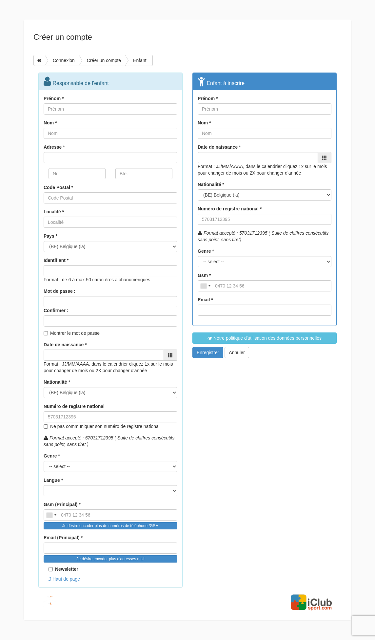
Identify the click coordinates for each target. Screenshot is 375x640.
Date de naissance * (65, 344)
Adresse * (54, 147)
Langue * (53, 480)
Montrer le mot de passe (75, 333)
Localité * (54, 211)
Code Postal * (58, 187)
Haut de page (64, 579)
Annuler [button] (237, 352)
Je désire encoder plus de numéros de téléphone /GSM (110, 525)
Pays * (50, 236)
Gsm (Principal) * (62, 504)
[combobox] (51, 515)
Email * (205, 299)
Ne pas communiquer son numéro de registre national (105, 426)
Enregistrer (208, 352)
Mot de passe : (59, 291)
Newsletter (63, 569)
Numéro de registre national (74, 406)
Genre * (52, 456)
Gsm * (204, 275)
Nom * (50, 122)
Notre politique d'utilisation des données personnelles (264, 338)
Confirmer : (56, 310)
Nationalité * (57, 382)
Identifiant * (56, 260)
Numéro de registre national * (230, 208)
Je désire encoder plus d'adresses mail (110, 559)
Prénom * (54, 98)
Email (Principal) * (63, 537)
